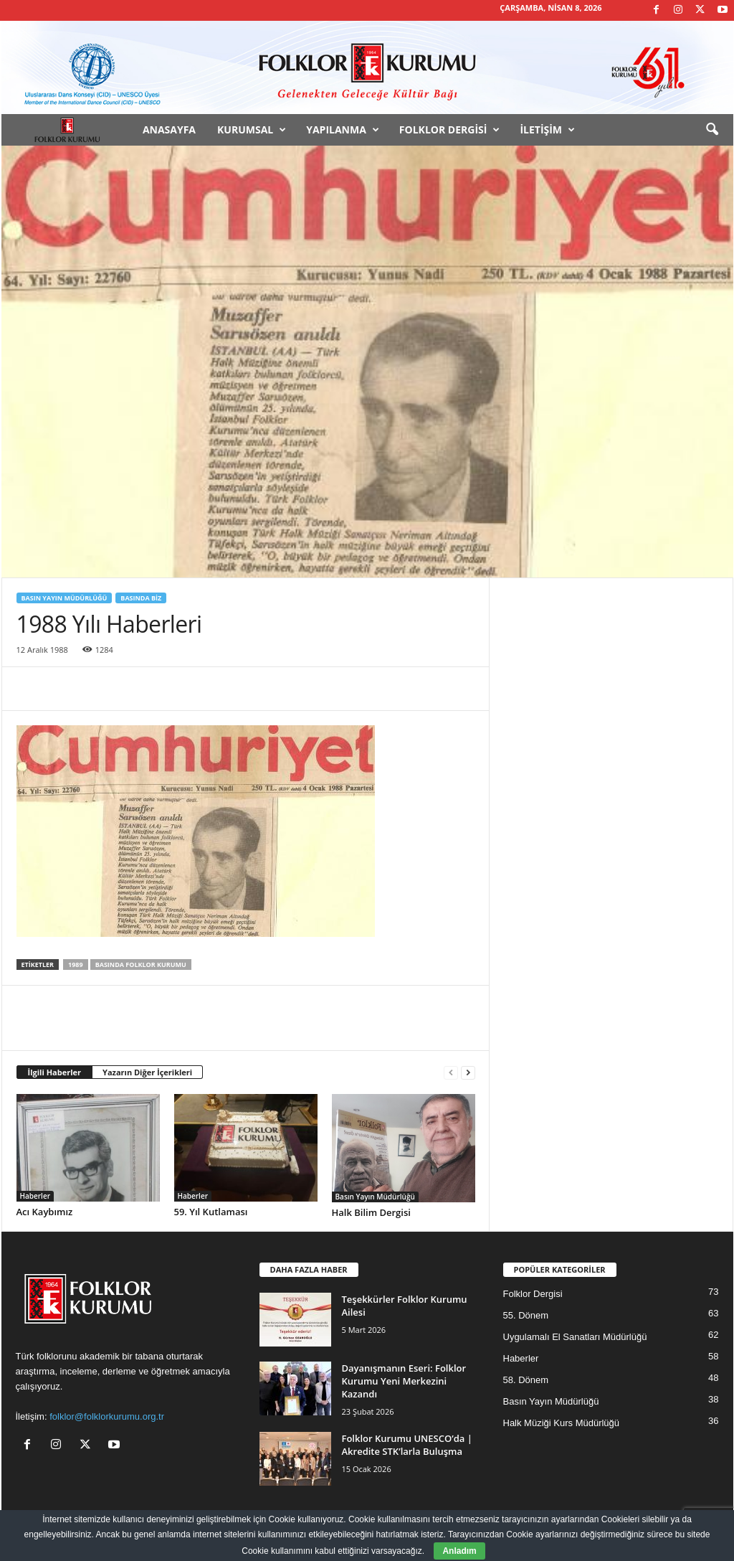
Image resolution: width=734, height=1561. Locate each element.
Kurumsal (251, 130)
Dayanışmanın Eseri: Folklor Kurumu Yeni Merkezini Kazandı (404, 1381)
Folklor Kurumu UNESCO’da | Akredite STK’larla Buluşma (407, 1445)
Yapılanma (342, 130)
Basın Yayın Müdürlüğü (65, 598)
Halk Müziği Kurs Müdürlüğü (561, 1423)
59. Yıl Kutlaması (211, 1211)
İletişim (547, 130)
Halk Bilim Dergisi (371, 1212)
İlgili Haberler (55, 1072)
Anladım (459, 1551)
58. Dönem (526, 1379)
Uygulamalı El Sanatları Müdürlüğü (575, 1336)
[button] (712, 130)
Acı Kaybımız (44, 1211)
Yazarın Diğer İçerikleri (147, 1072)
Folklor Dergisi (449, 130)
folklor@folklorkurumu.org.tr (106, 1416)
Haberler (35, 1196)
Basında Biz (140, 598)
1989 (75, 964)
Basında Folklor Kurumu (140, 964)
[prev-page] (451, 1072)
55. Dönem (526, 1315)
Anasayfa (169, 129)
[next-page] (468, 1072)
